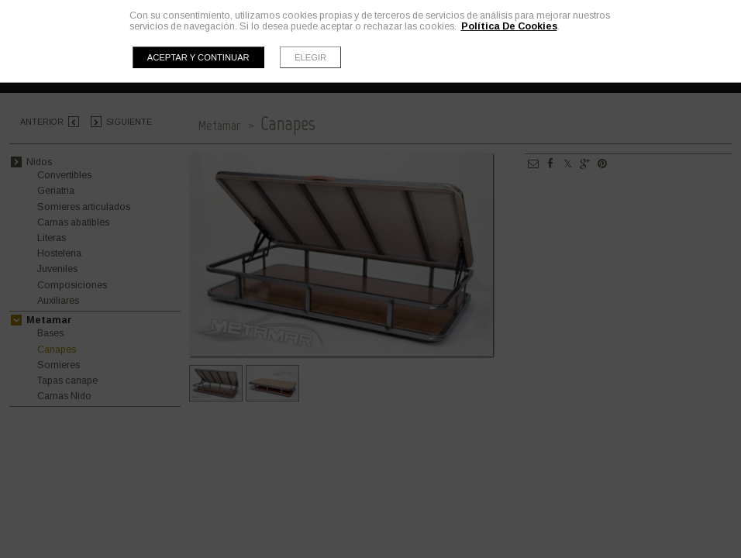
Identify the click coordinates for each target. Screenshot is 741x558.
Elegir (310, 57)
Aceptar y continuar (198, 57)
